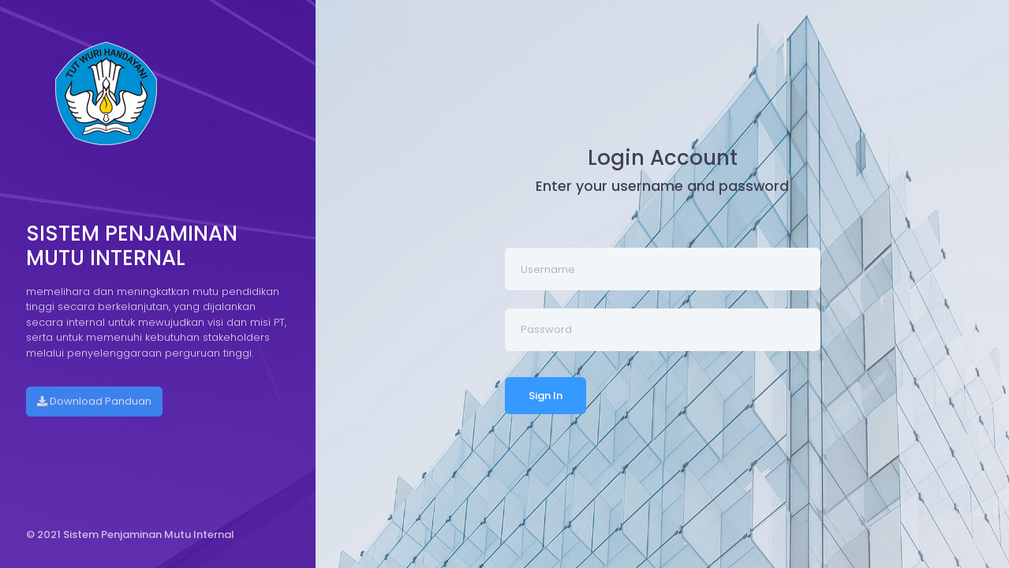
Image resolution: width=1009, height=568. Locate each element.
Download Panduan (94, 401)
